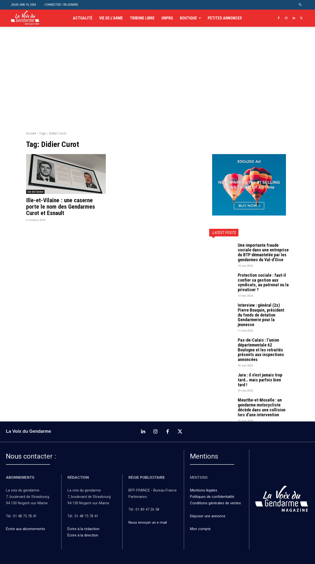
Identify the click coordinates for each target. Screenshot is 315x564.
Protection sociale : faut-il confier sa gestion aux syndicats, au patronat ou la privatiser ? (263, 282)
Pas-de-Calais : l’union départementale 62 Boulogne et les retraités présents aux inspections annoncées (261, 349)
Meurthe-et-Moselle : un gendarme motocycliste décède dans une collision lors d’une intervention (261, 407)
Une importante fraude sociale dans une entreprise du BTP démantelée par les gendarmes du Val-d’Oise (263, 252)
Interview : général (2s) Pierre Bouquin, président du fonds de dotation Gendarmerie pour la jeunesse (261, 315)
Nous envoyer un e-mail (147, 522)
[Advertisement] (157, 85)
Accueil (31, 133)
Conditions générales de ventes (216, 503)
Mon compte (200, 529)
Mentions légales (203, 490)
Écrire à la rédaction (83, 529)
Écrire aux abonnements (26, 529)
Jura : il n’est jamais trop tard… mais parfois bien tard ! (260, 379)
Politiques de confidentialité (212, 496)
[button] (300, 5)
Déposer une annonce (207, 516)
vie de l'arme (35, 191)
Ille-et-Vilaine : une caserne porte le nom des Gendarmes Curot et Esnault (60, 207)
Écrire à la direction (82, 535)
